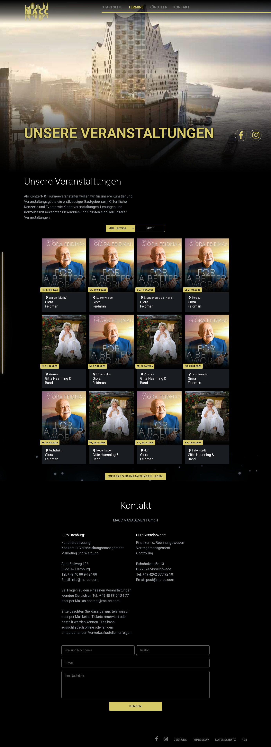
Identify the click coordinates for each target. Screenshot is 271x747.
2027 (150, 228)
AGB (244, 739)
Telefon (144, 650)
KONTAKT (181, 7)
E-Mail (69, 663)
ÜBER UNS (180, 739)
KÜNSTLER (158, 7)
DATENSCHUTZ (225, 739)
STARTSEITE (112, 7)
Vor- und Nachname (78, 650)
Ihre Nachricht (74, 675)
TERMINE (135, 7)
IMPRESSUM (201, 739)
